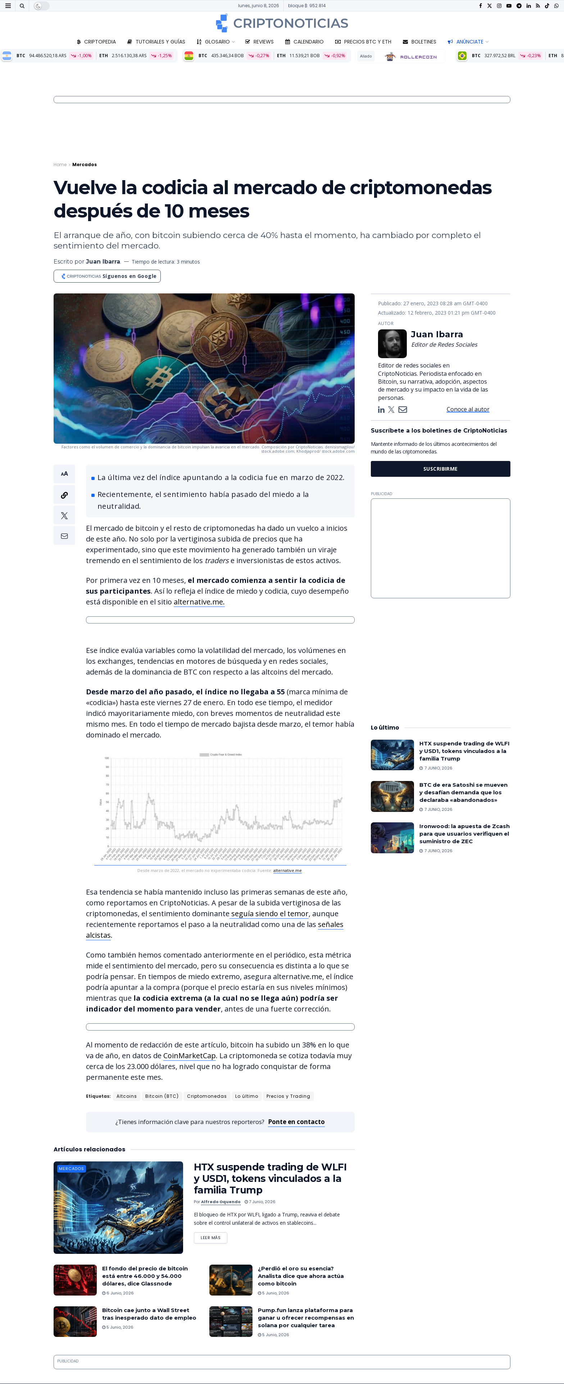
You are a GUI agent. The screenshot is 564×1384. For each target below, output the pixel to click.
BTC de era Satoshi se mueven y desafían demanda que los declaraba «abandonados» (463, 792)
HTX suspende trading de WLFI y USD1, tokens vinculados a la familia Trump (270, 1178)
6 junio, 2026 (118, 1293)
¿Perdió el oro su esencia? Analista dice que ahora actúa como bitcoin (301, 1276)
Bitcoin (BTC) (162, 1096)
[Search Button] (22, 5)
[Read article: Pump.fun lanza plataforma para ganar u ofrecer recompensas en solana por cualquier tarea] (231, 1321)
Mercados (84, 164)
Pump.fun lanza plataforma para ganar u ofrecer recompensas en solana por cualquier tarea (306, 1318)
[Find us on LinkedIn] (529, 6)
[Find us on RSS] (538, 6)
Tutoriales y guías (156, 41)
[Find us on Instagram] (499, 6)
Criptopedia (96, 41)
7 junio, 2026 (260, 1202)
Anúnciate (465, 41)
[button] (64, 505)
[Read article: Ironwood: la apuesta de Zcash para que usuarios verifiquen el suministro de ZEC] (392, 837)
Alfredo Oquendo (221, 1202)
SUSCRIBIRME (440, 468)
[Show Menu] (8, 6)
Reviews (259, 41)
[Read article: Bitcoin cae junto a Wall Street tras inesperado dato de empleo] (75, 1321)
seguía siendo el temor (269, 913)
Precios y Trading (288, 1096)
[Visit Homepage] (282, 23)
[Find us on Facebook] (480, 6)
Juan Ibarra (103, 261)
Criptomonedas (207, 1096)
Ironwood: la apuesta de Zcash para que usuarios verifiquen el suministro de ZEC (464, 834)
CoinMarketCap (189, 1055)
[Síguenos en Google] (107, 276)
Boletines (419, 41)
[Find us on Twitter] (489, 6)
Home (60, 164)
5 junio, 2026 (273, 1293)
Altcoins (127, 1096)
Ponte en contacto (296, 1122)
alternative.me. (199, 602)
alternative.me (287, 870)
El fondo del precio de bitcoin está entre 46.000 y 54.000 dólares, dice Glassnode (145, 1276)
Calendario (304, 41)
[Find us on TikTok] (547, 6)
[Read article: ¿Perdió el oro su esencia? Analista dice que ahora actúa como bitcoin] (231, 1280)
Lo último (246, 1096)
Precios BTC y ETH (363, 41)
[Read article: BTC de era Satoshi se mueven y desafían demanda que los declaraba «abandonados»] (392, 796)
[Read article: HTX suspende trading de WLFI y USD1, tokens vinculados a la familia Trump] (118, 1207)
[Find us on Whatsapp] (556, 6)
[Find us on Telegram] (519, 6)
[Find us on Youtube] (508, 6)
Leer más (214, 1236)
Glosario (213, 41)
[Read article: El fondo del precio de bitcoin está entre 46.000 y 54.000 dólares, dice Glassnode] (75, 1280)
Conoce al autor (468, 409)
